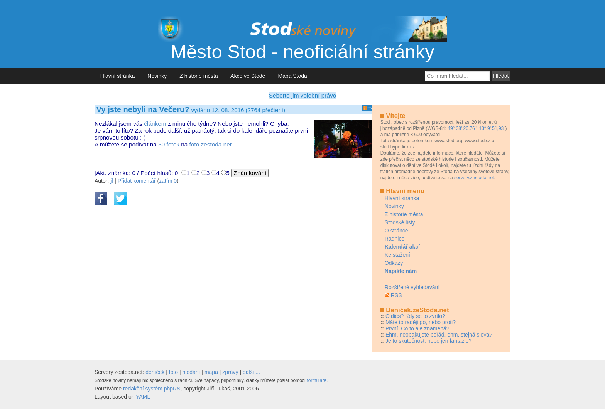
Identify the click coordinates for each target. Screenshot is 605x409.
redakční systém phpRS (152, 388)
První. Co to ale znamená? (417, 328)
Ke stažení (397, 255)
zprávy (230, 372)
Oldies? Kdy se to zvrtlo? (415, 316)
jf (111, 181)
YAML (143, 397)
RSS (396, 295)
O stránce (396, 230)
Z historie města (198, 76)
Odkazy (394, 263)
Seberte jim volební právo (302, 95)
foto (173, 372)
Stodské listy (400, 222)
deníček (154, 372)
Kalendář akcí (402, 247)
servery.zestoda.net (474, 177)
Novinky (157, 76)
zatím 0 (168, 181)
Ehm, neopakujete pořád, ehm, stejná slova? (438, 335)
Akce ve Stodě (248, 76)
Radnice (394, 239)
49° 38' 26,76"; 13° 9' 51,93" (476, 128)
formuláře (316, 380)
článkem (155, 123)
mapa (211, 372)
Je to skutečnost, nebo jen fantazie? (428, 341)
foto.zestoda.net (210, 144)
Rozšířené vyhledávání (412, 287)
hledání (191, 372)
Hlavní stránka (117, 76)
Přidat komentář (137, 181)
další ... (251, 372)
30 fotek (168, 144)
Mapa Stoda (292, 76)
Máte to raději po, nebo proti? (420, 322)
